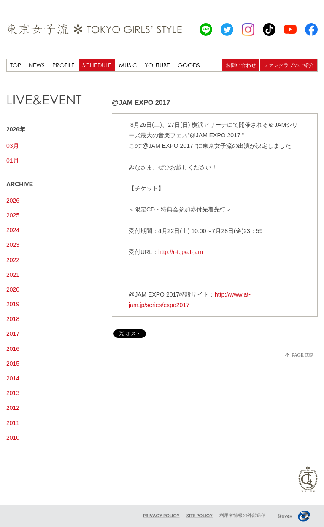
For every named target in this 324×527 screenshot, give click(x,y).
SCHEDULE (96, 65)
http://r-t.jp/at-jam (180, 252)
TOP (15, 65)
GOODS (189, 65)
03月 (12, 145)
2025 (12, 215)
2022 (12, 260)
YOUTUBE (157, 65)
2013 (12, 393)
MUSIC (128, 65)
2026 (12, 200)
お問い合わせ (241, 65)
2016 (12, 348)
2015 (12, 363)
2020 (12, 289)
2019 (12, 304)
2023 (12, 244)
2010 (12, 437)
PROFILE (63, 65)
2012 (12, 407)
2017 (12, 333)
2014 (12, 378)
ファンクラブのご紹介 (288, 65)
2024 (12, 230)
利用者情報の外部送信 (242, 515)
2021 (12, 274)
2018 (12, 319)
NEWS (37, 65)
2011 (12, 423)
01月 (12, 160)
